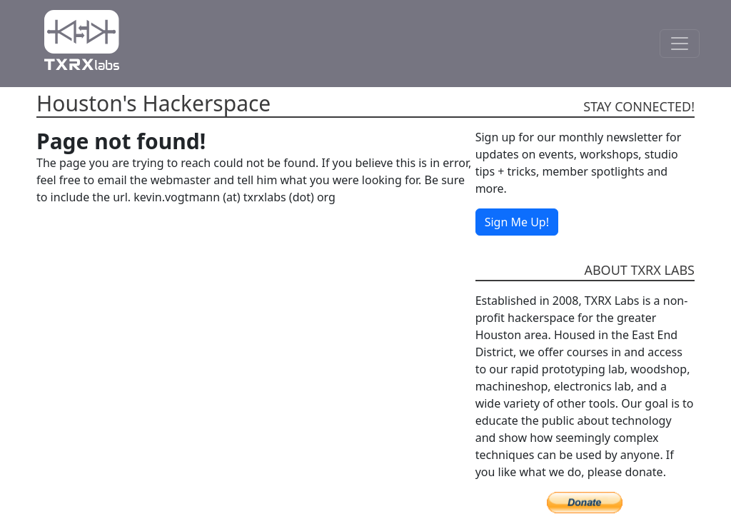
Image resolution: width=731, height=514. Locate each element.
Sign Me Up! (517, 222)
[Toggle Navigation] (680, 43)
